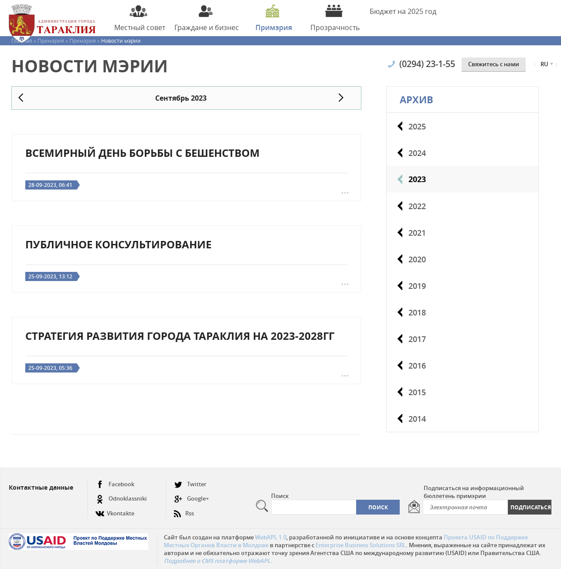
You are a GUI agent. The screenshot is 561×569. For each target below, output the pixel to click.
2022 (417, 206)
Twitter (190, 484)
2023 (417, 179)
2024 (417, 153)
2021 (417, 232)
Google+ (191, 498)
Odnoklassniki (121, 498)
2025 (417, 126)
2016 (417, 365)
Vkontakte (114, 510)
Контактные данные (41, 487)
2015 (417, 392)
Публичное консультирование (118, 244)
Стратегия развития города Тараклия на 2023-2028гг (179, 336)
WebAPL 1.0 (270, 537)
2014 (417, 418)
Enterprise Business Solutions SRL (361, 545)
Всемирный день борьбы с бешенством (142, 153)
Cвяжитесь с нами (493, 64)
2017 (417, 339)
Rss (184, 510)
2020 (417, 259)
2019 (417, 286)
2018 (417, 312)
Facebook (114, 484)
